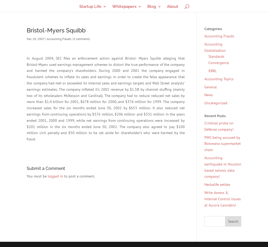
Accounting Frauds (59, 39)
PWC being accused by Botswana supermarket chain (222, 143)
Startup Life (90, 7)
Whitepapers (124, 7)
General (210, 87)
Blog (151, 7)
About (172, 7)
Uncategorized (215, 103)
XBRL (212, 70)
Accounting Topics (218, 79)
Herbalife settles (217, 184)
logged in (55, 176)
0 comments (81, 39)
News (208, 95)
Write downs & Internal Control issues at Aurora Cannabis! (222, 199)
